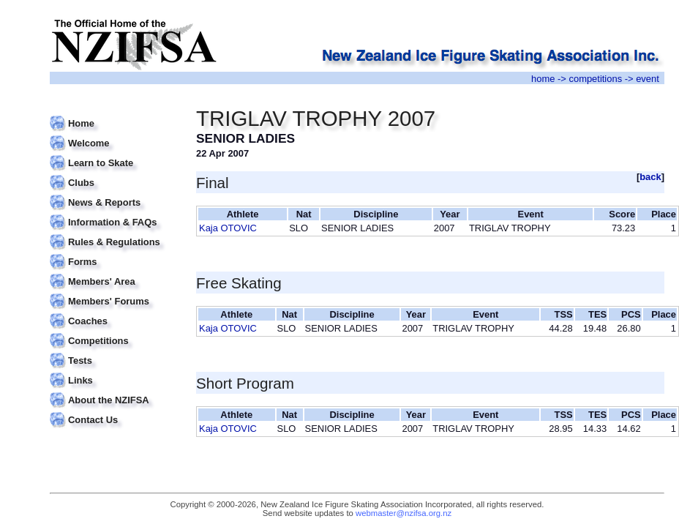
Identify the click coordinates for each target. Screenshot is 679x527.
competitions (595, 78)
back (650, 176)
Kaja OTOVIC (228, 228)
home (543, 78)
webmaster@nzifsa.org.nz (403, 513)
